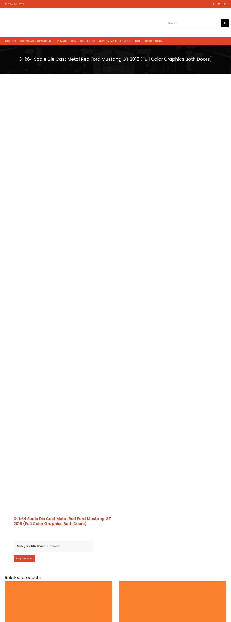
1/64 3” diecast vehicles (45, 546)
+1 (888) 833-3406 (14, 3)
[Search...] (193, 23)
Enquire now (24, 558)
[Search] (225, 23)
